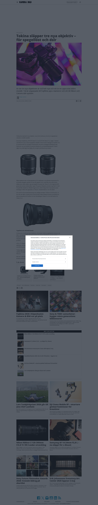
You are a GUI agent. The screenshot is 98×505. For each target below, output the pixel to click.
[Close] (70, 238)
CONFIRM (37, 265)
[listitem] (49, 258)
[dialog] (49, 252)
